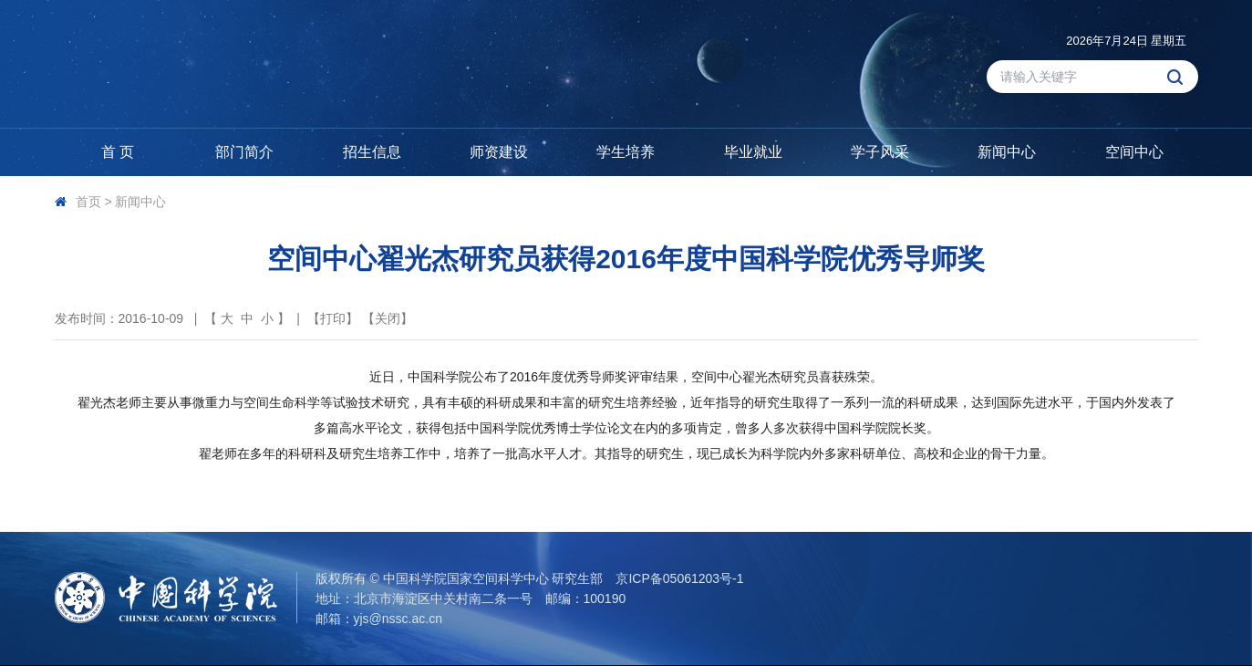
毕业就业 (753, 152)
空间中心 (1134, 152)
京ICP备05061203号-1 (679, 578)
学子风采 (880, 152)
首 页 (117, 152)
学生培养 (625, 152)
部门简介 (244, 152)
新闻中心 (1007, 152)
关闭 (387, 318)
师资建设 (499, 152)
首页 (88, 201)
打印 (333, 318)
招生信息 (372, 152)
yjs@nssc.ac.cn (398, 618)
